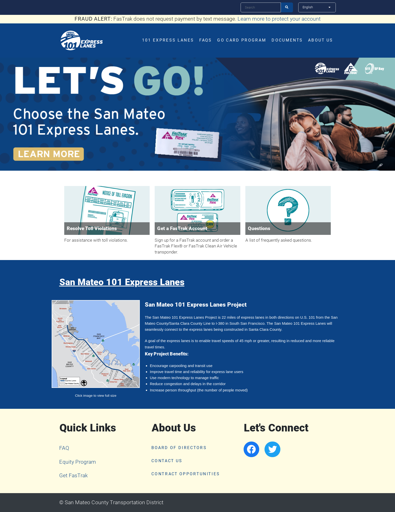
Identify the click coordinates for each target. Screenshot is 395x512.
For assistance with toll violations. (96, 240)
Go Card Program (241, 40)
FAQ (64, 448)
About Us (320, 40)
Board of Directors (179, 448)
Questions (259, 228)
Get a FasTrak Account (182, 228)
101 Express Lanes (168, 40)
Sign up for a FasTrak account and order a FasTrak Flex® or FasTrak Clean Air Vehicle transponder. (196, 246)
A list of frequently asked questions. (278, 240)
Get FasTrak (73, 475)
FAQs (205, 40)
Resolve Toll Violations (92, 228)
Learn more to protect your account (279, 19)
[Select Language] (317, 7)
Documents (287, 40)
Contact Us (166, 461)
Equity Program (77, 462)
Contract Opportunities (185, 474)
